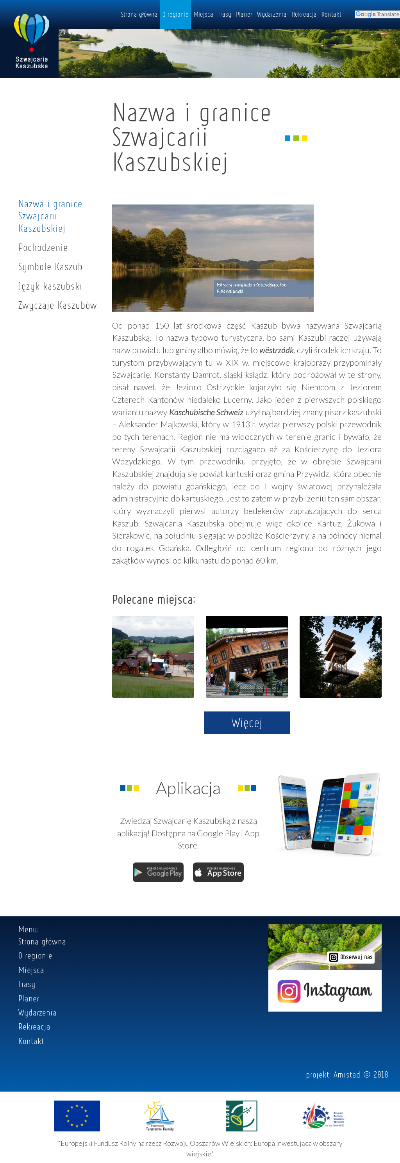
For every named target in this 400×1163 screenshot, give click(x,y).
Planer (244, 14)
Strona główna (139, 14)
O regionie (175, 14)
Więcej (247, 722)
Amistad (347, 1074)
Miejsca (203, 14)
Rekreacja (304, 14)
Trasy (224, 14)
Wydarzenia (272, 14)
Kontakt (331, 14)
